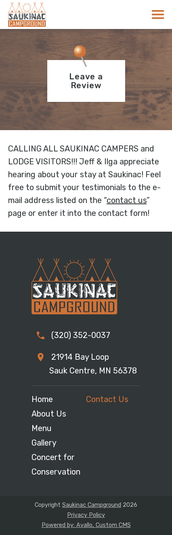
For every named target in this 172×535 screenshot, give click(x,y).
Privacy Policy (86, 515)
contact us (127, 200)
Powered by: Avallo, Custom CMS (86, 525)
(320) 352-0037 (79, 335)
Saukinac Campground (91, 505)
